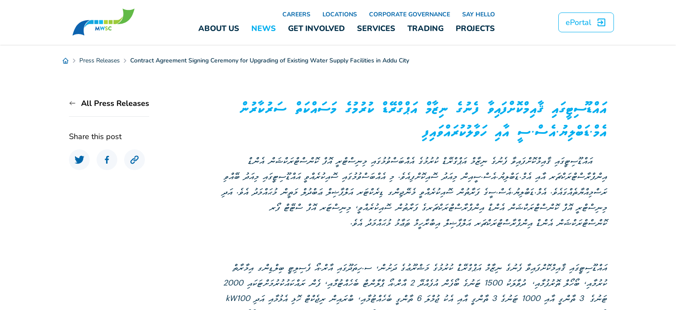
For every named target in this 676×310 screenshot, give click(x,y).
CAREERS (296, 14)
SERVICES (376, 28)
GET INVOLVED (316, 28)
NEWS (263, 28)
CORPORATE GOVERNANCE (409, 14)
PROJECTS (475, 28)
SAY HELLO (478, 14)
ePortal (586, 22)
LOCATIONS (339, 14)
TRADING (425, 28)
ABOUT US (218, 28)
